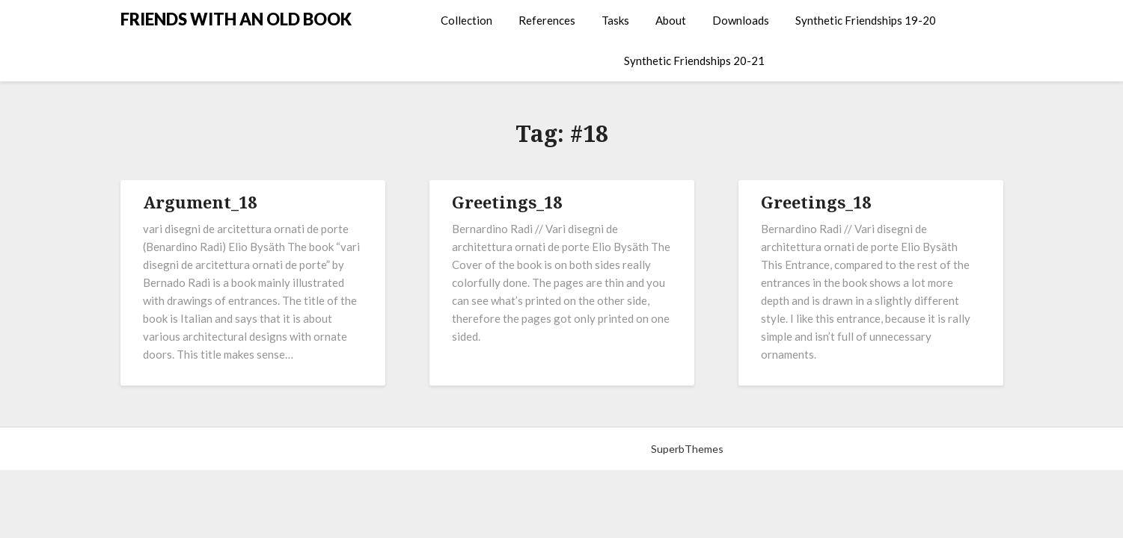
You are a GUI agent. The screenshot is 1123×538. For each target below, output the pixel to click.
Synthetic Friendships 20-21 (694, 60)
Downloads (740, 20)
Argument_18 (200, 202)
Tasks (615, 20)
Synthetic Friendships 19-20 (865, 20)
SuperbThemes (687, 448)
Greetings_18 (507, 202)
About (670, 20)
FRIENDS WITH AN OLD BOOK (236, 19)
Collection (466, 20)
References (546, 20)
